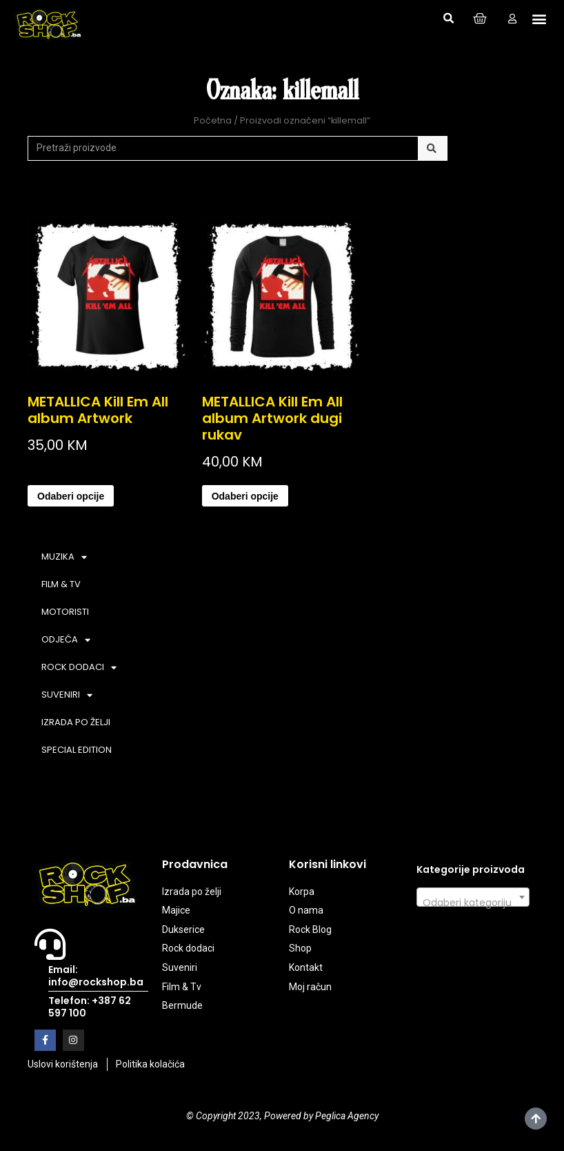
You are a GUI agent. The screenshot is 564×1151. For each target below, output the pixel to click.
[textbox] (473, 902)
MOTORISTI (65, 611)
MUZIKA (64, 557)
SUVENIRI (66, 695)
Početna (213, 120)
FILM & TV (61, 584)
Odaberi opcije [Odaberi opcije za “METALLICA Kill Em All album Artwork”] (70, 496)
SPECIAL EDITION (76, 749)
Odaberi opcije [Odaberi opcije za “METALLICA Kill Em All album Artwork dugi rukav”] (245, 496)
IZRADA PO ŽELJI (75, 722)
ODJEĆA (65, 640)
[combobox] (473, 897)
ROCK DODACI (79, 667)
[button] (448, 19)
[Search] (432, 148)
